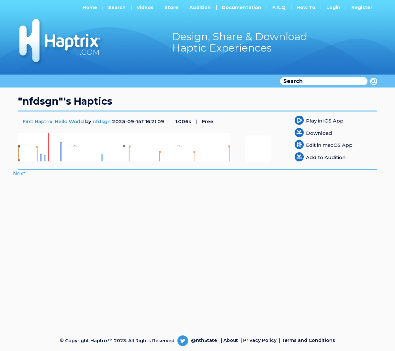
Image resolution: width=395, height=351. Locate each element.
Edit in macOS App (329, 145)
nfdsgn (102, 121)
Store (171, 7)
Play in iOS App (325, 121)
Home (90, 7)
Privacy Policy (259, 340)
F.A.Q (279, 7)
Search (117, 7)
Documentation (241, 7)
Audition (200, 7)
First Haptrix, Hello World (54, 121)
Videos (145, 7)
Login (333, 7)
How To (306, 7)
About (230, 340)
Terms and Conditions (308, 340)
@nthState (197, 340)
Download (319, 133)
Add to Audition (325, 157)
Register (361, 7)
